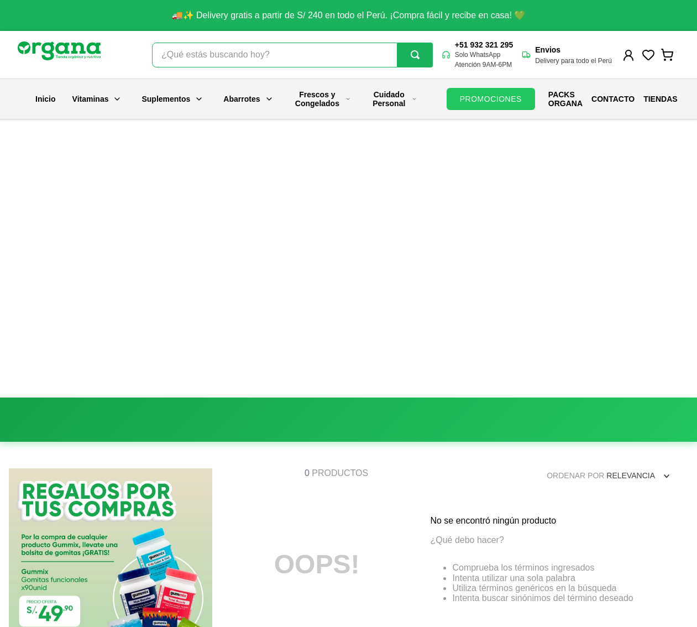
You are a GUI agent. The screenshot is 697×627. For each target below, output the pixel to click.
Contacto (613, 99)
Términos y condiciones (379, 575)
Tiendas (660, 99)
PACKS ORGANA (565, 99)
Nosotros (180, 487)
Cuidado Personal (395, 99)
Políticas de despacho (377, 553)
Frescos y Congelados (323, 99)
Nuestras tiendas (193, 509)
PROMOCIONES (491, 99)
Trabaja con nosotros (201, 531)
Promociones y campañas (383, 509)
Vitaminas (97, 99)
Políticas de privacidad (377, 531)
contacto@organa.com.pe (575, 524)
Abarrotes (248, 99)
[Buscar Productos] (415, 54)
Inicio (45, 99)
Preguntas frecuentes (375, 487)
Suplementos (172, 99)
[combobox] (292, 55)
